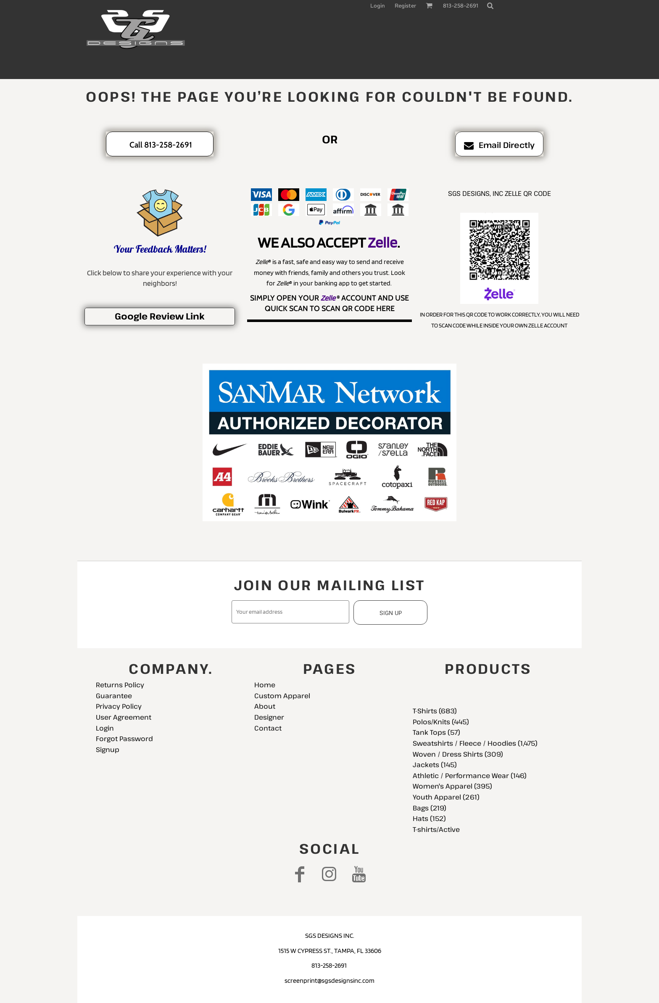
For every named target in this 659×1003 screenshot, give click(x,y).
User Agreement (123, 717)
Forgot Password (124, 738)
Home (264, 684)
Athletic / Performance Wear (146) (470, 775)
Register (405, 5)
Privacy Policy (119, 706)
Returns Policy (120, 684)
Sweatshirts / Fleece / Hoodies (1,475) (475, 743)
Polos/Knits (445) (441, 721)
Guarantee (114, 695)
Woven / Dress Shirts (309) (458, 754)
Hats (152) (429, 818)
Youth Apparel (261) (446, 797)
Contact (268, 728)
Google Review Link (160, 316)
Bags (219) (429, 808)
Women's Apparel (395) (452, 786)
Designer (269, 717)
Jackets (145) (435, 764)
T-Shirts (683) (435, 710)
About (264, 706)
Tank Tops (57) (436, 732)
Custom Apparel (282, 695)
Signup (107, 749)
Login (377, 5)
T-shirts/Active (436, 829)
